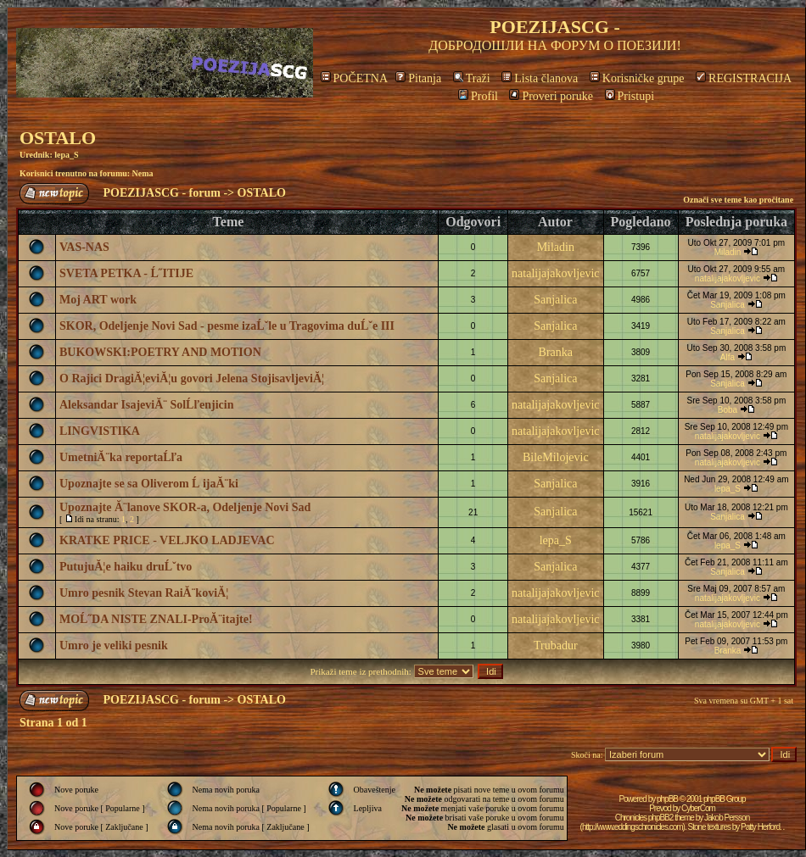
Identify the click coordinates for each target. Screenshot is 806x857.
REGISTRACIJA (744, 78)
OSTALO (58, 137)
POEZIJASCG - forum (162, 192)
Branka (556, 352)
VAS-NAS (84, 247)
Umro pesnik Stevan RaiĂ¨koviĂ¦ (143, 593)
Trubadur (556, 645)
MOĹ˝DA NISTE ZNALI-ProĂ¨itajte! (156, 619)
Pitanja (418, 78)
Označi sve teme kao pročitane (738, 199)
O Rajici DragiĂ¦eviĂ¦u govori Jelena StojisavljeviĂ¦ (191, 378)
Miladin (555, 247)
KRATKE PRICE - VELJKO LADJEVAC (167, 540)
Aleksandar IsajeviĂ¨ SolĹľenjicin (146, 404)
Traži (471, 78)
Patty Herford (760, 827)
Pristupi (630, 96)
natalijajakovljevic (555, 273)
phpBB (667, 799)
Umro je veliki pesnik (113, 645)
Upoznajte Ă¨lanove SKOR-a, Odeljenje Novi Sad (185, 507)
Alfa (727, 357)
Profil (478, 96)
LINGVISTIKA (99, 431)
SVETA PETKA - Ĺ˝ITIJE (126, 273)
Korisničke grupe (637, 78)
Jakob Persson (726, 817)
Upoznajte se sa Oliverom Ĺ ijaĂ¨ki (148, 483)
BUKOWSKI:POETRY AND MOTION (160, 352)
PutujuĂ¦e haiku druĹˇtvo (125, 566)
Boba (727, 410)
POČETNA (354, 78)
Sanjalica (555, 299)
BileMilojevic (556, 457)
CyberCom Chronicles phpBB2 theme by (665, 813)
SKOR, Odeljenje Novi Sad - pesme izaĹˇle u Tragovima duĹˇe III (227, 326)
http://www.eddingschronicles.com (632, 827)
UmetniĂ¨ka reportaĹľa (120, 457)
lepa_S (66, 154)
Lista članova (539, 78)
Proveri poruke (551, 96)
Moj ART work (98, 299)
